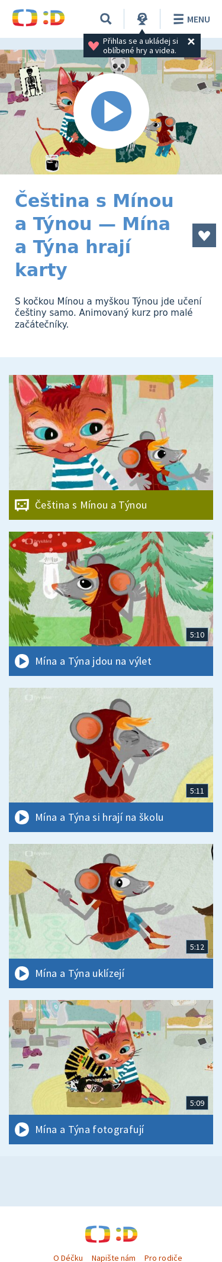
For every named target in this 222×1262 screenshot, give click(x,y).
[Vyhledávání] (106, 19)
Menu (189, 19)
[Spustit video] (111, 112)
